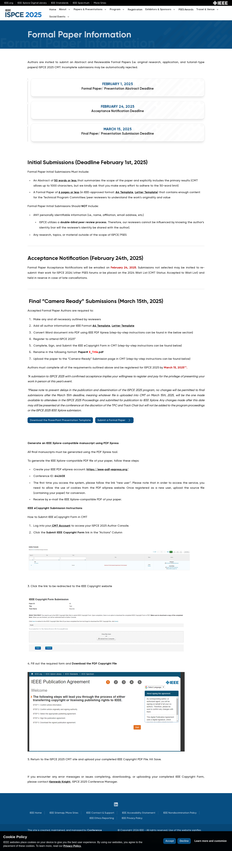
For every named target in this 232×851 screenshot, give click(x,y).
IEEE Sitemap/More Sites (64, 812)
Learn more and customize (210, 841)
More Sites (100, 2)
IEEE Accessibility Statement (138, 812)
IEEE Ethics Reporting (102, 818)
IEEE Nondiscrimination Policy (180, 812)
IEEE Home (36, 812)
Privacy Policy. (72, 846)
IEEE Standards (59, 2)
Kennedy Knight (59, 781)
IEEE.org (8, 2)
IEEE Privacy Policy (132, 818)
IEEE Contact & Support (100, 812)
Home (52, 9)
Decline (184, 841)
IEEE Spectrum (81, 2)
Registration (135, 9)
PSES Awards (186, 9)
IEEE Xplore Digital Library (32, 2)
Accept (169, 841)
